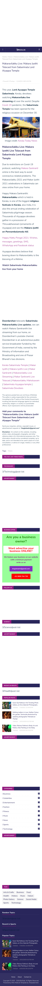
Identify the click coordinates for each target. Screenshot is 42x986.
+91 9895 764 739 (21, 576)
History (14, 896)
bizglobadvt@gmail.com (21, 569)
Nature (30, 896)
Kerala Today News (27, 140)
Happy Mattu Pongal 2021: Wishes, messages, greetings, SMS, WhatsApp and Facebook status (20, 241)
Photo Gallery (8, 899)
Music (21, 816)
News (10, 57)
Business (21, 794)
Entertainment (21, 802)
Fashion (21, 807)
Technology (21, 829)
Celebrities (21, 798)
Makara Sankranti (29, 168)
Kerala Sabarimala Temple (15, 365)
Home (4, 57)
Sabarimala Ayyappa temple (17, 384)
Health (6, 896)
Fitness (21, 811)
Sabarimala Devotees (12, 388)
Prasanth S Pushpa (9, 81)
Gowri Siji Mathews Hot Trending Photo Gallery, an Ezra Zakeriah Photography (25, 704)
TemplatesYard (33, 983)
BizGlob (15, 707)
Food (29, 892)
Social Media (31, 899)
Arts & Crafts (8, 892)
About (20, 977)
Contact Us (27, 977)
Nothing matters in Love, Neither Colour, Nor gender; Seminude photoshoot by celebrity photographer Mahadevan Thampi (26, 715)
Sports (21, 824)
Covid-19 (6, 105)
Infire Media (15, 983)
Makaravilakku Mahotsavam (25, 380)
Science (20, 899)
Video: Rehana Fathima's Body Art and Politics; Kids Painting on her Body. (25, 727)
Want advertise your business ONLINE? (21, 549)
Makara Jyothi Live (18, 369)
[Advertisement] (21, 23)
